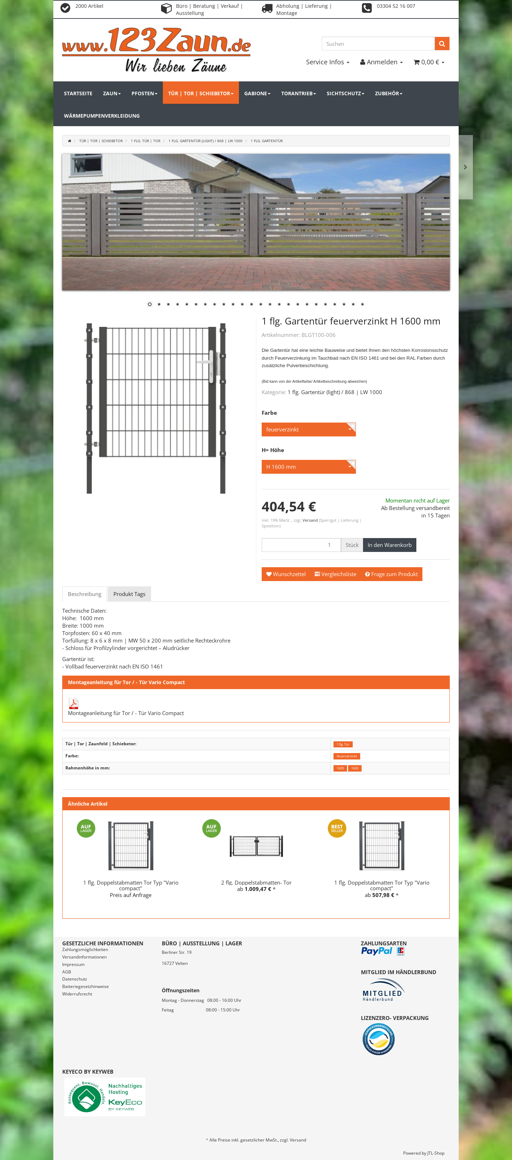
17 (298, 305)
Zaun (112, 93)
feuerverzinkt (347, 756)
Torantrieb (298, 93)
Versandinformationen (84, 957)
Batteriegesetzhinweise (85, 986)
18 (307, 305)
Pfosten (145, 93)
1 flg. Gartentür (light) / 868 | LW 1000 (335, 392)
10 (233, 305)
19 (316, 305)
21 (334, 305)
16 (288, 305)
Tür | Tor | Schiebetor (201, 93)
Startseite (78, 93)
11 (242, 305)
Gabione (257, 93)
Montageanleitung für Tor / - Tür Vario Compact (126, 712)
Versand (311, 520)
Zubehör (388, 93)
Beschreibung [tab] (84, 593)
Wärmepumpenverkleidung (102, 115)
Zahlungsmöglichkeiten (85, 949)
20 (325, 305)
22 (344, 305)
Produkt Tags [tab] (129, 593)
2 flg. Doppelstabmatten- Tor (256, 882)
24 (362, 305)
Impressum (73, 964)
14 (270, 305)
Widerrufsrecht (77, 994)
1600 (340, 768)
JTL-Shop (435, 1153)
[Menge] (301, 545)
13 (261, 305)
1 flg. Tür (343, 744)
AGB (66, 972)
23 (353, 305)
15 (279, 305)
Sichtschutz (345, 93)
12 (251, 305)
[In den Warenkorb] (389, 545)
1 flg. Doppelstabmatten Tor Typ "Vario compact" (130, 885)
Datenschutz (74, 979)
